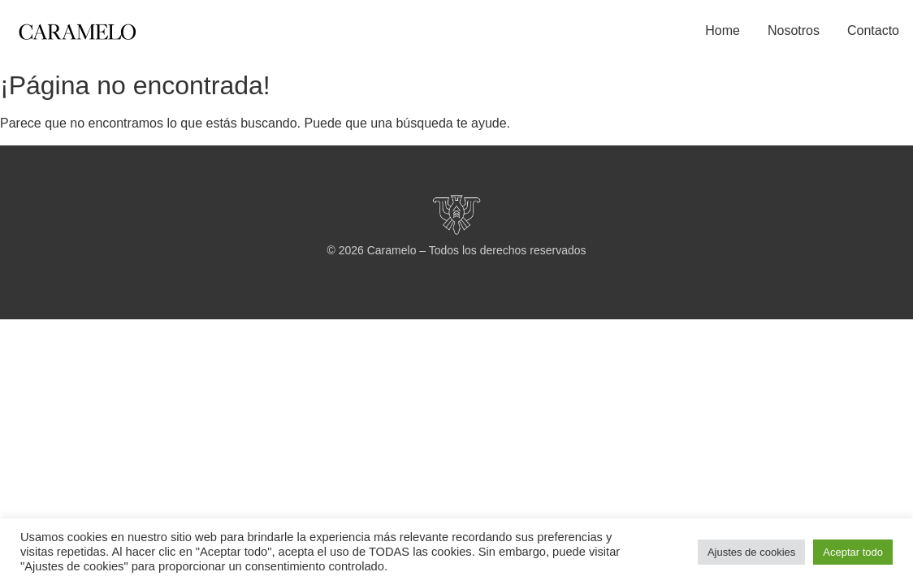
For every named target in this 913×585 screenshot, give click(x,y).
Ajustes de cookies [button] (751, 552)
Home (722, 30)
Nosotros (794, 30)
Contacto (873, 30)
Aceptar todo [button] (853, 552)
